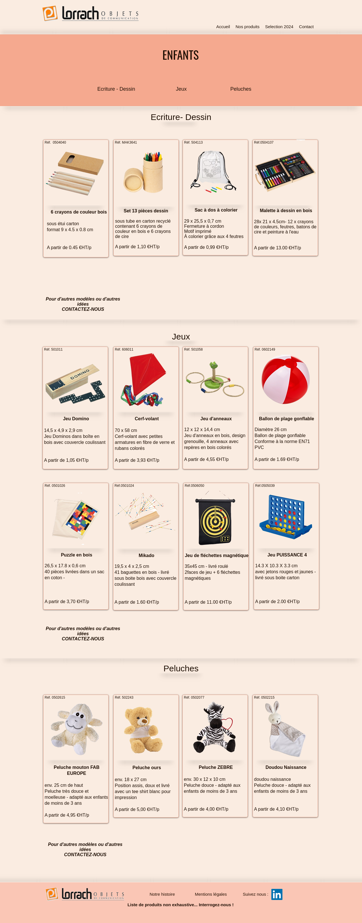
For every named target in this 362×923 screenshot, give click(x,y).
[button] (256, 894)
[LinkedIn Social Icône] (276, 894)
